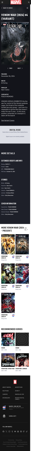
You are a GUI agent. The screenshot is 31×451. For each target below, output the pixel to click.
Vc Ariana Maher (10, 193)
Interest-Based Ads (10, 446)
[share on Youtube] (15, 432)
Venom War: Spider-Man (7, 368)
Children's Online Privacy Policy (10, 444)
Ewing (2, 260)
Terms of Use (11, 440)
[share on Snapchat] (18, 432)
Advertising (19, 387)
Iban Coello (5, 90)
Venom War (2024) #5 (4, 257)
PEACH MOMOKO (7, 96)
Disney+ (17, 390)
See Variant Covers (7, 120)
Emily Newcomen (9, 195)
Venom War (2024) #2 (18, 286)
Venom (3, 348)
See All (26, 229)
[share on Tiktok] (27, 432)
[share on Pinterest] (21, 432)
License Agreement (23, 444)
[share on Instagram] (9, 432)
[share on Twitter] (6, 432)
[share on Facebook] (3, 432)
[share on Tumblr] (12, 432)
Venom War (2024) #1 (4, 315)
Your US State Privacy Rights (9, 442)
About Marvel (7, 387)
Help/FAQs (6, 390)
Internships (6, 398)
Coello (5, 260)
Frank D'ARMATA (10, 190)
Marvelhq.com (19, 394)
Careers (5, 394)
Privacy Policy (19, 440)
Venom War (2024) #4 (18, 257)
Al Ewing (4, 83)
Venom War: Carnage (21, 368)
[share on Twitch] (24, 432)
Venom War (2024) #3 (4, 286)
